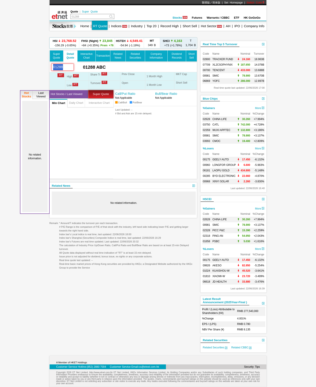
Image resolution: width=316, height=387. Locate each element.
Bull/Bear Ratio (166, 93)
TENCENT (218, 70)
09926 (206, 265)
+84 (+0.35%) (96, 43)
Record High (169, 26)
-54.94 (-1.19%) (129, 43)
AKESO (216, 265)
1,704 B (191, 43)
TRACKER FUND (222, 59)
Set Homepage (233, 2)
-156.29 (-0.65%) (64, 43)
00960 (206, 165)
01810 (206, 276)
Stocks (179, 17)
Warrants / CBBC (218, 17)
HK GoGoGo (252, 17)
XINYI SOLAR (220, 181)
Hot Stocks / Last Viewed (66, 94)
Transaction (103, 55)
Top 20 (151, 26)
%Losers (208, 148)
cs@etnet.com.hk (149, 366)
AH (228, 26)
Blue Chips (210, 98)
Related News (61, 185)
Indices (116, 26)
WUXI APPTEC (221, 130)
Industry (137, 26)
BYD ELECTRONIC (223, 175)
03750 (206, 124)
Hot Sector (208, 26)
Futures (197, 17)
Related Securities (215, 340)
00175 (206, 159)
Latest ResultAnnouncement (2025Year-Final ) (225, 300)
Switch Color (256, 2)
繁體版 (206, 2)
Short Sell (190, 26)
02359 (206, 130)
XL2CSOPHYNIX (222, 64)
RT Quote (100, 26)
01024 (206, 270)
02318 (206, 235)
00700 (206, 70)
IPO (237, 26)
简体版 (216, 2)
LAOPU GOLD (221, 170)
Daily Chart (76, 102)
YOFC (216, 80)
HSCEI (207, 199)
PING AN (217, 235)
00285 (206, 175)
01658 (206, 241)
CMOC (216, 141)
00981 (206, 75)
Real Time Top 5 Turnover (220, 44)
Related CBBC (241, 347)
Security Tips (252, 366)
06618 (206, 281)
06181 (206, 170)
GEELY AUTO (220, 159)
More (259, 108)
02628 (206, 119)
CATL (215, 124)
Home (84, 26)
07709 (206, 64)
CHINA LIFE (219, 119)
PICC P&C (218, 230)
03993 (206, 141)
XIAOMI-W (218, 276)
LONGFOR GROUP (224, 165)
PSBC (216, 241)
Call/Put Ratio (125, 93)
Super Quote (90, 11)
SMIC (215, 75)
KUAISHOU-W (221, 270)
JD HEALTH (219, 281)
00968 (206, 181)
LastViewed (40, 94)
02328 (206, 230)
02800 (206, 59)
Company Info (254, 26)
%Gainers (209, 108)
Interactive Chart (99, 102)
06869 (206, 80)
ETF (236, 17)
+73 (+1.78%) (172, 43)
